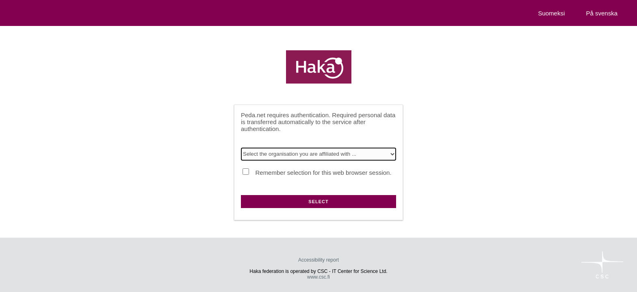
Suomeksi (551, 13)
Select (318, 201)
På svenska (602, 13)
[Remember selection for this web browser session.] (246, 171)
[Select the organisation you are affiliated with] (318, 154)
